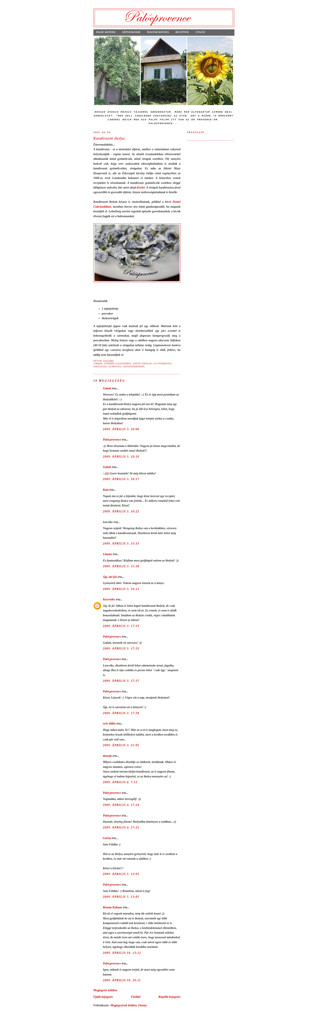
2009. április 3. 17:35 (121, 648)
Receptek (182, 32)
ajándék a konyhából (117, 363)
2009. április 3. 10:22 (121, 511)
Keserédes (109, 599)
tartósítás (100, 366)
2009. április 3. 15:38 (121, 566)
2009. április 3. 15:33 (121, 543)
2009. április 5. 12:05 (121, 874)
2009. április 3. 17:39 (121, 713)
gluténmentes (162, 363)
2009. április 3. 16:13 (121, 589)
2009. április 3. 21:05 (121, 745)
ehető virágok (142, 363)
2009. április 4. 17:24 (121, 805)
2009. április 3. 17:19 (121, 626)
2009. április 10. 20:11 (122, 980)
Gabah (107, 388)
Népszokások (131, 32)
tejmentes (114, 366)
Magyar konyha (158, 32)
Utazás (200, 32)
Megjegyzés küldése (105, 990)
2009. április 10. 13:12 (122, 952)
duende (107, 755)
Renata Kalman (112, 907)
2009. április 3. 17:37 (121, 680)
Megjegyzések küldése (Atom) (128, 1005)
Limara (107, 554)
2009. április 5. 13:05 (121, 896)
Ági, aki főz (110, 576)
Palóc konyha (106, 32)
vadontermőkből (134, 366)
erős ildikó (109, 723)
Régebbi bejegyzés (169, 996)
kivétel (141, 187)
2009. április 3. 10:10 (121, 456)
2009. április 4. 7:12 (120, 782)
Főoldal (135, 996)
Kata (106, 489)
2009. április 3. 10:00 (121, 429)
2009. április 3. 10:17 (121, 479)
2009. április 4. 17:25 (121, 827)
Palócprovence (112, 439)
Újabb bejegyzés (103, 996)
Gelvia (107, 838)
